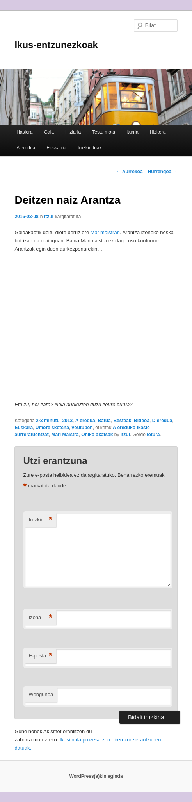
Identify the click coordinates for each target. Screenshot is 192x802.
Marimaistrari (105, 232)
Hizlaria (73, 132)
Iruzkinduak (89, 147)
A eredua (25, 147)
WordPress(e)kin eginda (96, 776)
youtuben (81, 427)
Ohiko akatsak (97, 434)
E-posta (40, 656)
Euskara (23, 427)
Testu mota (103, 132)
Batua (104, 420)
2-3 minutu (48, 420)
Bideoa (141, 420)
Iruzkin (40, 520)
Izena (40, 617)
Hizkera (158, 132)
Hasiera (24, 132)
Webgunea (41, 694)
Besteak (122, 420)
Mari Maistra (64, 434)
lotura (153, 434)
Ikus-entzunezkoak (56, 44)
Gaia (49, 132)
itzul (48, 216)
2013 (67, 420)
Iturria (132, 132)
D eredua (162, 420)
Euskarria (56, 147)
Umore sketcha (52, 427)
